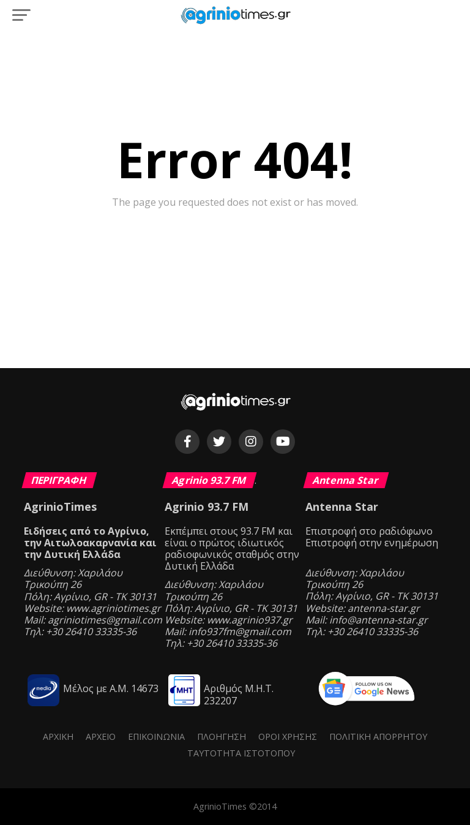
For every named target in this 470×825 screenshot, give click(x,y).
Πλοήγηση (221, 736)
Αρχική (58, 736)
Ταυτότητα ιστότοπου (241, 753)
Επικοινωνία (156, 736)
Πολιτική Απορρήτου (378, 736)
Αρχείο (101, 736)
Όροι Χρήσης (287, 736)
